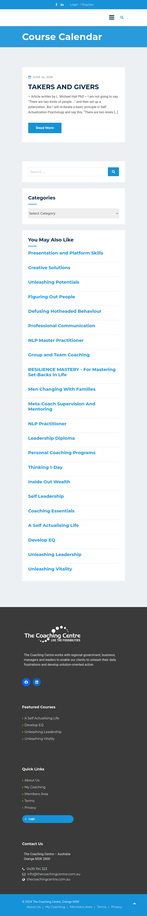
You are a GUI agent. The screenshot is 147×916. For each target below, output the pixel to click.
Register (88, 4)
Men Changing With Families (62, 389)
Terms (29, 801)
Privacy (30, 808)
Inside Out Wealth (49, 482)
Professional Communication (61, 325)
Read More (45, 128)
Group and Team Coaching (59, 355)
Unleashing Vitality (50, 569)
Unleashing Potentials (53, 282)
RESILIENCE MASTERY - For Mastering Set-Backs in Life (72, 372)
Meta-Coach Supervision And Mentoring (61, 406)
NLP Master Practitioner (56, 340)
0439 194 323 (37, 869)
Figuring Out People (51, 297)
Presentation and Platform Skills (65, 253)
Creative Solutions (49, 267)
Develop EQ (41, 540)
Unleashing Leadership (54, 554)
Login (74, 4)
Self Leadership (46, 496)
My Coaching (35, 787)
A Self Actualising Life (53, 525)
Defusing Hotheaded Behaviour (65, 311)
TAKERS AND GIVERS (63, 87)
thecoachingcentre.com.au (49, 879)
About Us (32, 780)
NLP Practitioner (47, 423)
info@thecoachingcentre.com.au (53, 874)
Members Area (36, 794)
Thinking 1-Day (45, 467)
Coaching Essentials (51, 511)
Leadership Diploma (51, 438)
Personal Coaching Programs (62, 452)
